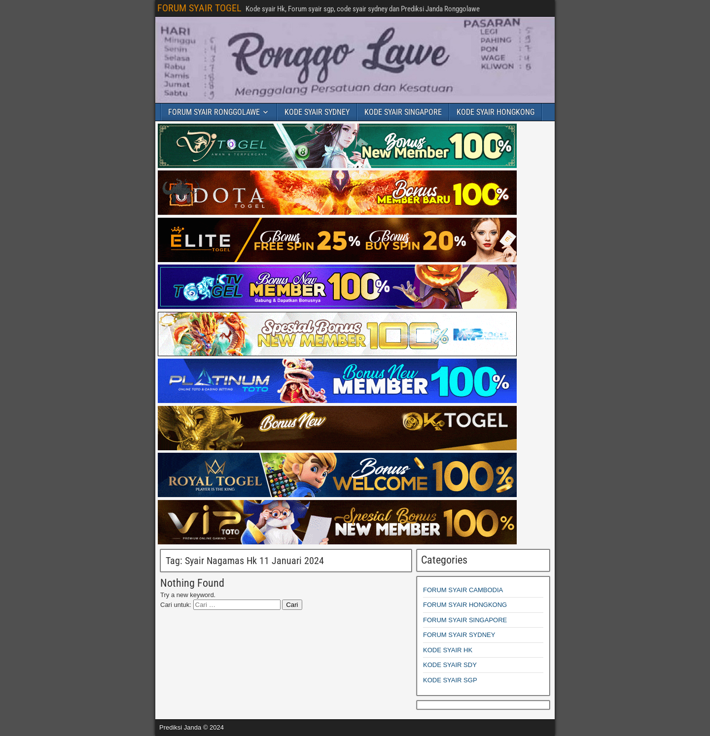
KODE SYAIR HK (447, 650)
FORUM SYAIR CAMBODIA (463, 590)
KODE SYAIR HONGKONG (495, 112)
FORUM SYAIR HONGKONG (465, 604)
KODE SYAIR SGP (450, 680)
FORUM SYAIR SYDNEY (459, 634)
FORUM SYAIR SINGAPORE (465, 620)
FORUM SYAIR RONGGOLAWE (214, 112)
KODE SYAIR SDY (450, 665)
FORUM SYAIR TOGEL (199, 8)
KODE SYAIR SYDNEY (317, 112)
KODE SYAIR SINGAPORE (403, 112)
